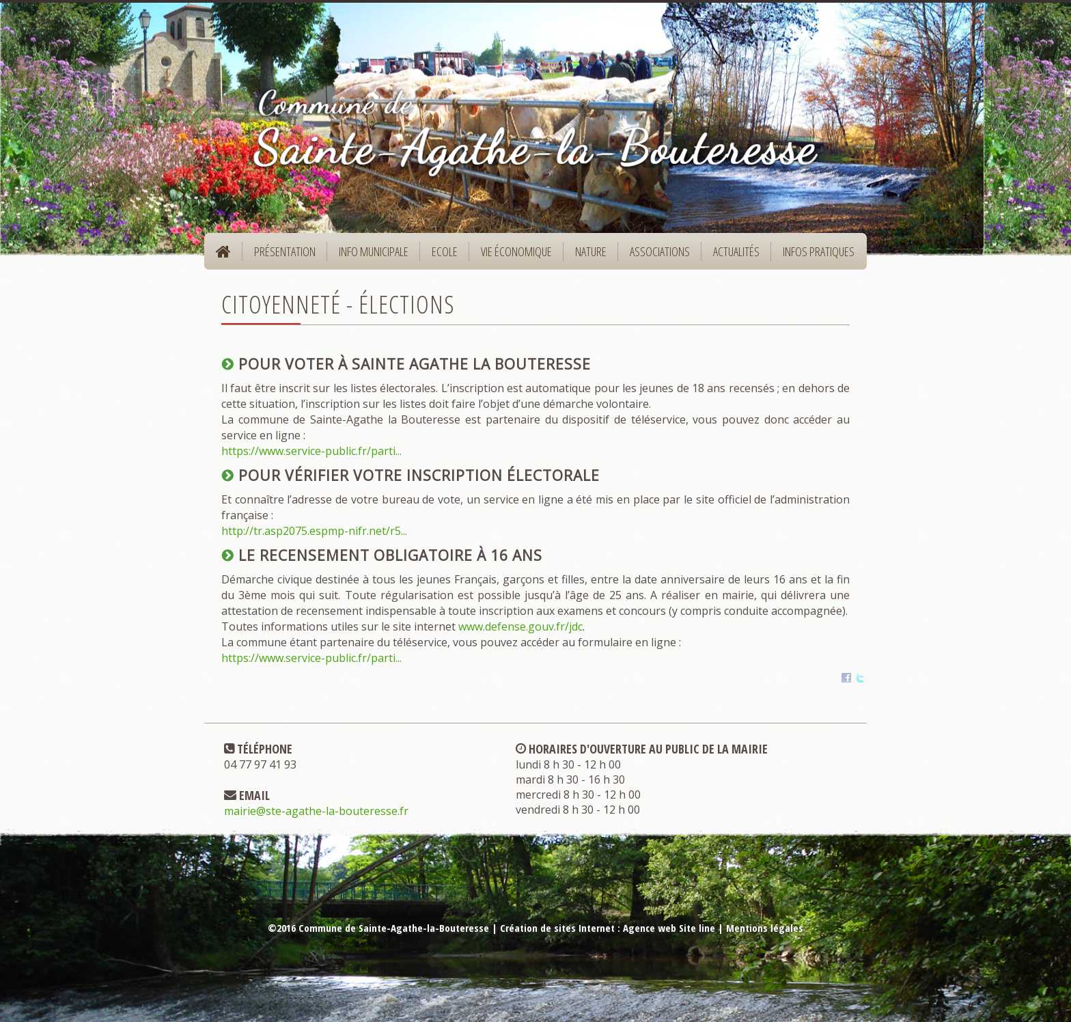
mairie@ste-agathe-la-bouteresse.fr (316, 810)
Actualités (736, 251)
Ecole (440, 256)
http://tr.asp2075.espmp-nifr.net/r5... (314, 530)
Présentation (280, 256)
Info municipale (369, 256)
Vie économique (512, 256)
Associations (660, 251)
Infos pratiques (814, 256)
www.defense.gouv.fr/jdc (520, 626)
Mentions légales (764, 928)
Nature (586, 256)
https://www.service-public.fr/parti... (311, 450)
